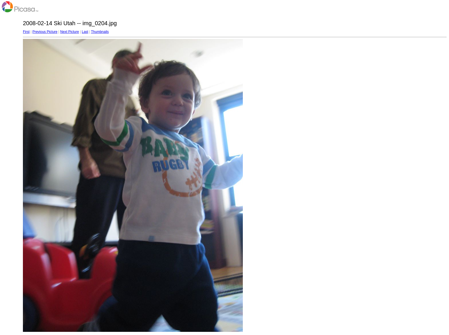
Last (85, 32)
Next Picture (69, 32)
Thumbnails (100, 32)
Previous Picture (44, 32)
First (26, 32)
